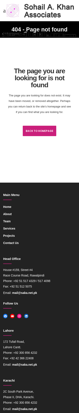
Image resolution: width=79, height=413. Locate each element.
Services (9, 228)
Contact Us (11, 243)
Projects (9, 235)
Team (7, 221)
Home (7, 207)
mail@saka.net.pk (24, 293)
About (7, 214)
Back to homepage (39, 131)
